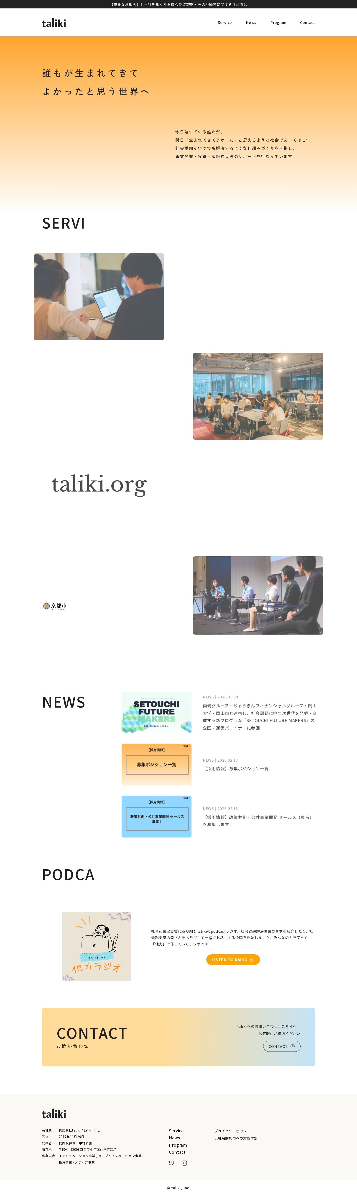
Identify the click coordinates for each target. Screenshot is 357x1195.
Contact (307, 22)
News (251, 22)
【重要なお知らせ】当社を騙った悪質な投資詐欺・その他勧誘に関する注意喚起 (178, 4)
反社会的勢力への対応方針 (236, 1137)
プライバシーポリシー (232, 1130)
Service (225, 22)
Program (278, 22)
